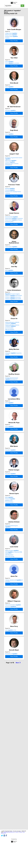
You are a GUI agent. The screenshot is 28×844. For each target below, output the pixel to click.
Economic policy (9, 265)
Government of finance (13, 263)
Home (16, 832)
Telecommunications (13, 744)
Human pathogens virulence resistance (12, 393)
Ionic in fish (10, 776)
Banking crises (9, 618)
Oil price (10, 200)
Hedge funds (11, 34)
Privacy (20, 832)
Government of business (14, 262)
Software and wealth (13, 361)
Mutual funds (11, 36)
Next (18, 824)
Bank (9, 324)
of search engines (12, 357)
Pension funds (11, 38)
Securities (10, 131)
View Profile (14, 44)
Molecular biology (9, 685)
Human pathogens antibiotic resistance (12, 390)
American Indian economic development (11, 202)
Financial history (9, 619)
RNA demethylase (9, 396)
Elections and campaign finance (13, 231)
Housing (10, 229)
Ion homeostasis (9, 395)
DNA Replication (9, 683)
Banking (10, 228)
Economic (10, 745)
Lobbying (7, 232)
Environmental (11, 260)
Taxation (7, 39)
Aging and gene (12, 679)
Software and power (13, 360)
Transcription (11, 292)
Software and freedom (13, 358)
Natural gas (10, 198)
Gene (9, 67)
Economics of (11, 808)
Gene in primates (12, 68)
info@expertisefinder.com (9, 832)
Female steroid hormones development (11, 454)
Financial (10, 616)
